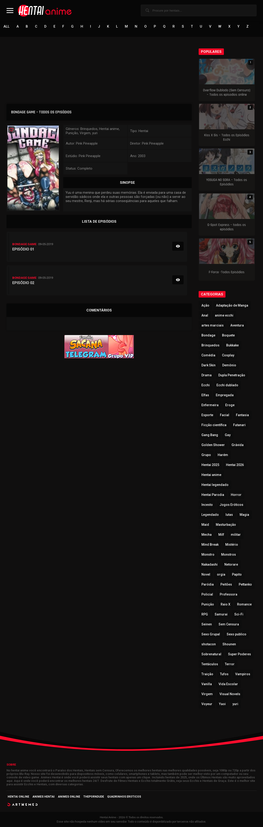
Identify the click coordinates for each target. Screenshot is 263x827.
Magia (244, 515)
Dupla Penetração (231, 375)
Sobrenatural (211, 654)
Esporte (207, 415)
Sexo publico (236, 634)
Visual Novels (229, 694)
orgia (221, 575)
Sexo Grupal (210, 634)
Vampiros (242, 674)
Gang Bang (209, 435)
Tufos (224, 674)
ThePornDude (93, 796)
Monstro (207, 555)
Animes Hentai (43, 796)
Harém (223, 455)
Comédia (208, 355)
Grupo (206, 455)
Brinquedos (210, 345)
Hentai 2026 (235, 465)
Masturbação (226, 525)
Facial (224, 415)
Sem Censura (229, 624)
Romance (244, 604)
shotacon (208, 644)
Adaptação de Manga (232, 305)
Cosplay (228, 355)
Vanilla (206, 684)
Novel (205, 575)
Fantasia (242, 415)
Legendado (210, 515)
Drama (206, 375)
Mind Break (210, 545)
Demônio (229, 365)
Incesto (207, 505)
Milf (221, 535)
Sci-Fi (238, 614)
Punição (207, 604)
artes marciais (212, 325)
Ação (205, 305)
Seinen (206, 624)
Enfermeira (210, 405)
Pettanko (245, 584)
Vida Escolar (228, 684)
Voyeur (206, 704)
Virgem (207, 694)
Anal (204, 315)
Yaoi (222, 704)
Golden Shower (213, 445)
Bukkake (232, 345)
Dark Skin (208, 365)
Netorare (231, 565)
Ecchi (205, 385)
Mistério (231, 545)
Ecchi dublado (227, 385)
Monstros (228, 555)
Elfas (205, 395)
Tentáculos (209, 664)
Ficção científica (213, 425)
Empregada (225, 395)
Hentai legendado (215, 485)
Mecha (206, 535)
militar (236, 535)
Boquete (228, 335)
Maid (205, 525)
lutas (229, 515)
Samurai (221, 614)
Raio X (225, 604)
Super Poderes (239, 654)
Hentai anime (211, 475)
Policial (207, 594)
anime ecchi (224, 315)
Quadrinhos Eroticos (124, 796)
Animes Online (69, 796)
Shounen (229, 644)
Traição (207, 674)
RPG (204, 614)
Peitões (226, 584)
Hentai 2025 (210, 465)
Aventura (237, 325)
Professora (228, 594)
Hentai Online (18, 796)
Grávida (238, 445)
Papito (237, 575)
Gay (228, 435)
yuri (235, 704)
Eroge (230, 405)
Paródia (207, 584)
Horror (236, 495)
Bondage (208, 335)
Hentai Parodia (212, 495)
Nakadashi (209, 565)
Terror (230, 664)
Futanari (239, 425)
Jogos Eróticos (231, 505)
